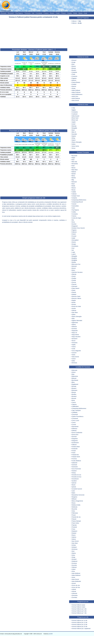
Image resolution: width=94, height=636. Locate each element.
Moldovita (74, 507)
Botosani (74, 182)
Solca (73, 555)
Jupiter (74, 122)
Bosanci (74, 388)
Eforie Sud (75, 120)
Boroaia (74, 386)
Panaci (74, 515)
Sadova (74, 537)
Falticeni (74, 232)
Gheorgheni (75, 240)
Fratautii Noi (75, 454)
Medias (74, 262)
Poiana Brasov (76, 82)
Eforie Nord (75, 118)
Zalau (73, 360)
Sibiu (73, 318)
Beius (73, 175)
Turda (73, 348)
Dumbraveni (75, 442)
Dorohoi (74, 224)
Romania (3, 13)
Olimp (73, 138)
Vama (73, 577)
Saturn (74, 140)
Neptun (74, 136)
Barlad (73, 173)
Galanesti (74, 462)
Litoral (73, 124)
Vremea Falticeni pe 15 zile (79, 626)
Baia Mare (75, 169)
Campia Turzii (76, 196)
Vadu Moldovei (76, 573)
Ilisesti (73, 485)
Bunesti (74, 398)
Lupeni (74, 254)
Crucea (74, 424)
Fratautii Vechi (76, 456)
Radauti (74, 294)
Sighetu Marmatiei (77, 320)
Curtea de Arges (76, 218)
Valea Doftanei (76, 90)
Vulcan (74, 358)
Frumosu (74, 458)
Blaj (73, 180)
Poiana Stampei (76, 521)
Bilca (73, 382)
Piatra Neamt (75, 288)
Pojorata (74, 525)
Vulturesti (74, 593)
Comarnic (74, 76)
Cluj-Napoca (19, 13)
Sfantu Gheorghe (77, 142)
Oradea (69, 13)
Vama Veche (75, 146)
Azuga (73, 62)
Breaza (74, 68)
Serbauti (74, 547)
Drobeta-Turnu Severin (78, 228)
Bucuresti (11, 13)
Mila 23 (74, 132)
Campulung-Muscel (77, 202)
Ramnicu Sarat (76, 296)
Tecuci (73, 340)
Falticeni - (76, 21)
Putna (73, 529)
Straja (73, 557)
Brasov (52, 13)
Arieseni (74, 60)
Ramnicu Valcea (76, 298)
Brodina (74, 394)
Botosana (74, 390)
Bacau (81, 13)
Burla (73, 400)
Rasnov (74, 86)
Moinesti (74, 266)
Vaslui (73, 354)
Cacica (74, 402)
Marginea (74, 497)
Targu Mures (75, 334)
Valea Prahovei (76, 92)
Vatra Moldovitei (76, 581)
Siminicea (74, 549)
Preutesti (74, 527)
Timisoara (27, 13)
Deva (73, 222)
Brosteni (74, 396)
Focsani (74, 236)
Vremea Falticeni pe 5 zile (79, 611)
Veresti (74, 583)
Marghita (74, 258)
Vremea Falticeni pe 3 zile (79, 609)
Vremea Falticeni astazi (78, 605)
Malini (73, 493)
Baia (73, 374)
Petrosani (74, 286)
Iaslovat (74, 483)
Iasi (33, 13)
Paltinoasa (75, 513)
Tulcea (74, 346)
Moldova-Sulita (76, 505)
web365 (51, 633)
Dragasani (75, 226)
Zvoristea (74, 597)
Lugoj (73, 252)
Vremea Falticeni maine (78, 607)
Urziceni (74, 352)
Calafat (74, 192)
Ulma (73, 571)
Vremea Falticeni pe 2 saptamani (81, 628)
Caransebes (75, 206)
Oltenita (74, 274)
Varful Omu (75, 96)
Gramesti (74, 464)
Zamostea (74, 595)
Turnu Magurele (76, 350)
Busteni (74, 70)
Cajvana (74, 404)
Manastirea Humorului (78, 495)
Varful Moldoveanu (77, 94)
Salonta (74, 310)
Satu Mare (75, 312)
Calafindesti (75, 406)
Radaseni (74, 531)
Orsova (74, 282)
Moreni (74, 268)
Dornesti (74, 436)
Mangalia (74, 128)
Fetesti (74, 234)
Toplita (73, 344)
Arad (85, 13)
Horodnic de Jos (76, 475)
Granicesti (75, 466)
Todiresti (74, 567)
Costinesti (74, 114)
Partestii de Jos (76, 517)
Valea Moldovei (76, 575)
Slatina (74, 324)
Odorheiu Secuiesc (77, 272)
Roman (74, 304)
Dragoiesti (75, 438)
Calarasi (74, 194)
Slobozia (74, 326)
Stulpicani (74, 561)
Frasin (73, 452)
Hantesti (74, 470)
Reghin (74, 300)
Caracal (74, 204)
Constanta (39, 13)
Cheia (73, 74)
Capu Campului (76, 410)
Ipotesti (74, 487)
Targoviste (75, 330)
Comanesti (75, 418)
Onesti (73, 276)
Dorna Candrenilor (77, 432)
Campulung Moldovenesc (79, 200)
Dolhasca (74, 428)
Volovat (74, 591)
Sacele (74, 308)
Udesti (73, 569)
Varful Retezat (76, 98)
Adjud (73, 157)
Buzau (73, 190)
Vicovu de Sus (76, 587)
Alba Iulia (74, 161)
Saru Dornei (75, 541)
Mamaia (74, 126)
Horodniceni (75, 479)
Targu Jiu (74, 332)
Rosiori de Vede (76, 306)
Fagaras (74, 78)
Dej (73, 220)
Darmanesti (75, 426)
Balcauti (74, 378)
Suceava (74, 328)
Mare (73, 130)
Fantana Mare (76, 446)
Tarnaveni (74, 338)
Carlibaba (74, 412)
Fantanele (74, 448)
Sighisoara (75, 322)
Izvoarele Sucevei (77, 489)
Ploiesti (63, 13)
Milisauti (74, 499)
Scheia (74, 545)
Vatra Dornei (75, 100)
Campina (74, 72)
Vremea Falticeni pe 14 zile (79, 624)
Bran (73, 64)
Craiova (46, 13)
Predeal (74, 84)
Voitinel (74, 589)
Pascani (74, 284)
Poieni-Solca (75, 523)
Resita (73, 302)
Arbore (74, 372)
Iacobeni (74, 481)
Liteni (73, 491)
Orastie (74, 280)
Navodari (74, 134)
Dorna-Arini (75, 434)
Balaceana (75, 376)
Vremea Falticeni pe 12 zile (79, 622)
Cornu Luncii (75, 420)
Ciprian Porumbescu (77, 416)
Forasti (74, 450)
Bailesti (74, 171)
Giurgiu (74, 244)
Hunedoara (75, 246)
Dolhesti (74, 430)
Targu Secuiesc (76, 336)
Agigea (74, 110)
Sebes (73, 314)
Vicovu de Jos (76, 585)
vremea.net (6, 11)
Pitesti (73, 290)
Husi (73, 248)
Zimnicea (74, 362)
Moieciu (74, 80)
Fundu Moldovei (76, 460)
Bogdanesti (75, 384)
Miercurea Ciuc (76, 264)
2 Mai (73, 108)
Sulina (73, 144)
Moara (73, 503)
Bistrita (74, 177)
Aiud (73, 159)
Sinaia (73, 88)
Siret (73, 551)
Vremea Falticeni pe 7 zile (79, 613)
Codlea (74, 212)
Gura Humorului (76, 468)
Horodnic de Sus (76, 477)
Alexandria (75, 163)
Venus (73, 148)
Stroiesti (74, 559)
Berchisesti (75, 380)
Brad (73, 184)
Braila (75, 13)
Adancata (74, 370)
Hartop (74, 473)
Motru (73, 270)
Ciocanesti (75, 414)
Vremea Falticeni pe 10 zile (79, 620)
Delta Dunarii (75, 116)
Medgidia (74, 260)
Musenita (74, 509)
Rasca (73, 535)
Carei (73, 208)
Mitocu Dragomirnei (77, 501)
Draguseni (75, 440)
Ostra (73, 511)
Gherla (74, 242)
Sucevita (74, 565)
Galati (58, 13)
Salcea (74, 539)
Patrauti (74, 519)
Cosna (73, 422)
